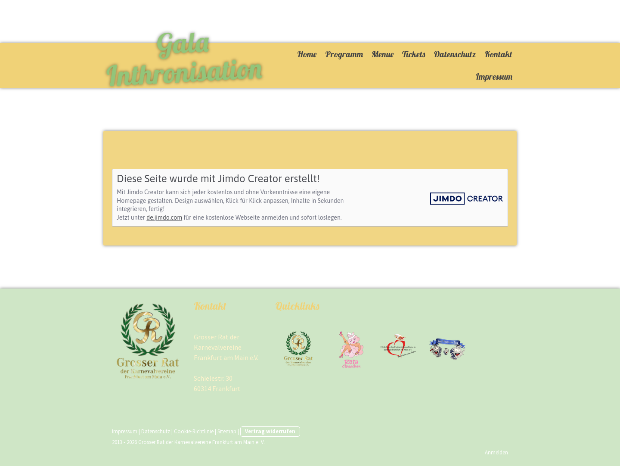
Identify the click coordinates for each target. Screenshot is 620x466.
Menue (383, 54)
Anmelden (496, 452)
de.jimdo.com (164, 217)
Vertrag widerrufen (270, 431)
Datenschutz (455, 54)
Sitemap (226, 431)
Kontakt (498, 54)
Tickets (413, 54)
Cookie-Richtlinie (194, 431)
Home (306, 54)
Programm (344, 54)
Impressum (493, 76)
